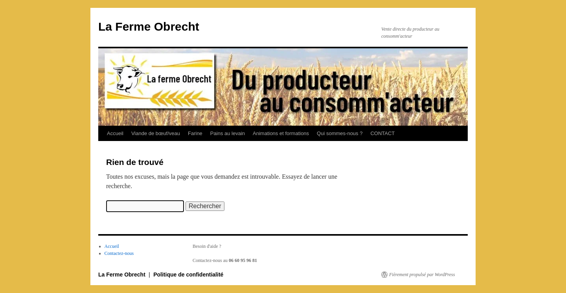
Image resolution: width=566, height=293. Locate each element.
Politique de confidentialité (188, 274)
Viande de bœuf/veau (155, 133)
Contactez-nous (119, 253)
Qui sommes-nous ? (339, 133)
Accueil (115, 133)
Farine (195, 133)
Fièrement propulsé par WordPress (422, 274)
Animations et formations (281, 133)
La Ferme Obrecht (148, 26)
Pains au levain (227, 133)
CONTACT (382, 133)
